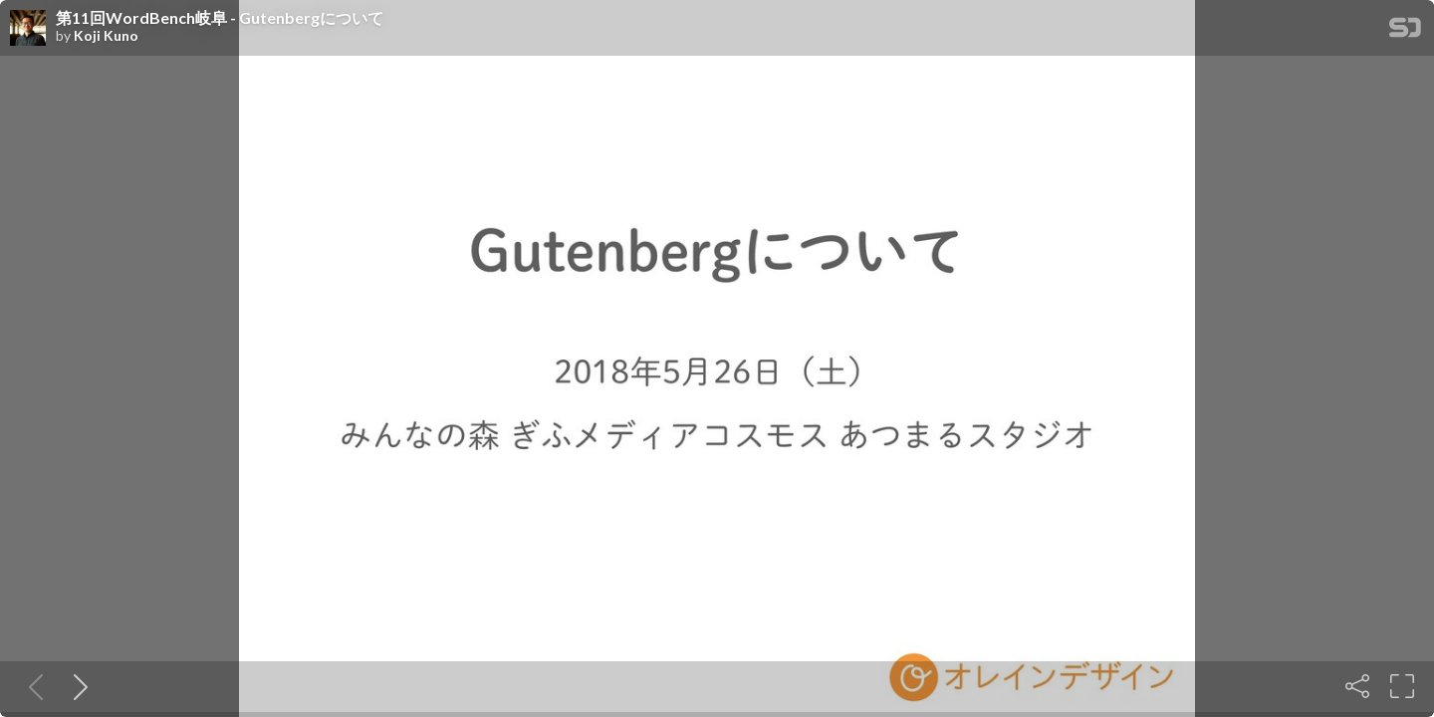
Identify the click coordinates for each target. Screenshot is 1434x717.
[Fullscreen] (1402, 686)
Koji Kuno (106, 36)
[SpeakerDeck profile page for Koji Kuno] (28, 29)
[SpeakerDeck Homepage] (1405, 31)
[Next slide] (77, 686)
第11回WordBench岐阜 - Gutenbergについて (219, 18)
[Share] (1357, 686)
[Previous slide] (32, 686)
